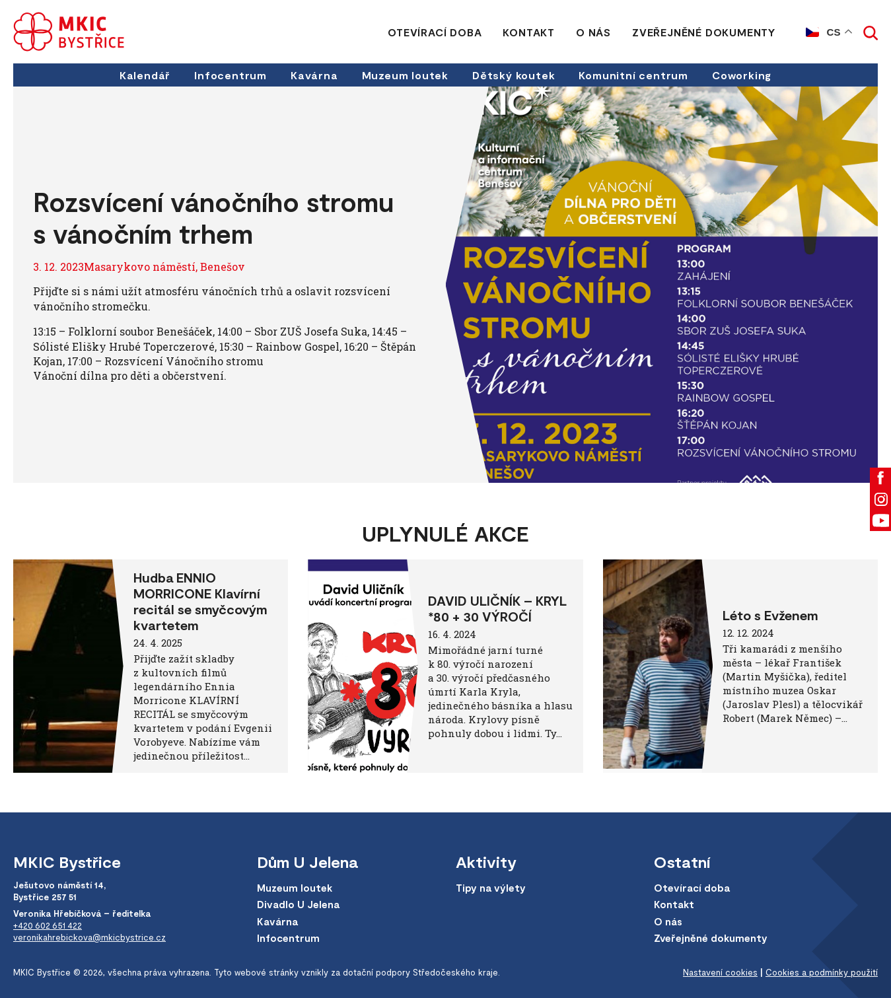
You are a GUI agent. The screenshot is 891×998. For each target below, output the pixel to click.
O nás (593, 32)
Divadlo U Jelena (298, 904)
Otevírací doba (434, 32)
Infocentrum (230, 75)
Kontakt (529, 32)
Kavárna (314, 75)
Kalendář (145, 75)
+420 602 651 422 (47, 925)
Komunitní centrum (633, 75)
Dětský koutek (513, 75)
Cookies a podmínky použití (822, 972)
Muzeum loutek (405, 75)
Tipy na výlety (491, 888)
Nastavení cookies (720, 972)
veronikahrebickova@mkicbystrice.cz (89, 937)
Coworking (741, 75)
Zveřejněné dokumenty (703, 32)
